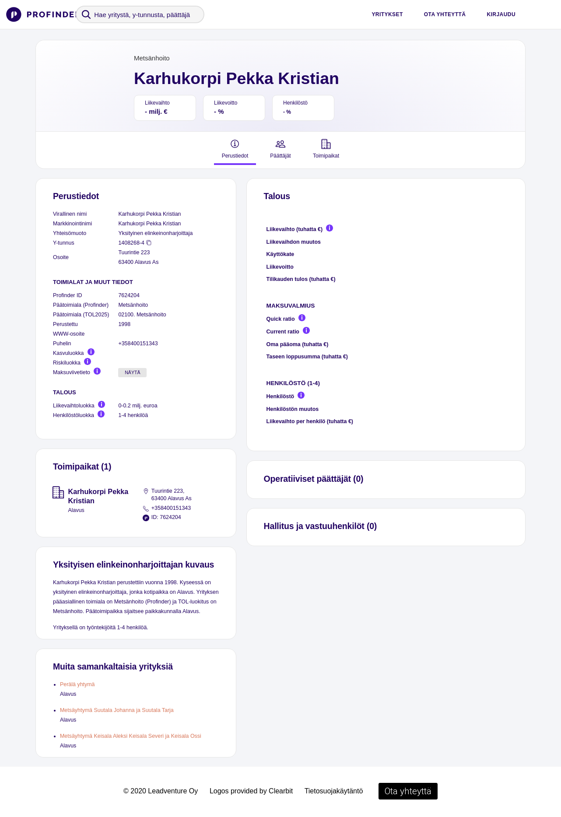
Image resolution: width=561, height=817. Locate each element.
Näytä (132, 372)
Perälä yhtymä (77, 684)
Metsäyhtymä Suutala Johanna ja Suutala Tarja (117, 710)
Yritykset (387, 14)
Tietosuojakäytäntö (334, 791)
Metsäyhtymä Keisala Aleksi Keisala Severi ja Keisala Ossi (130, 736)
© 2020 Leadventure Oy (160, 791)
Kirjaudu (501, 14)
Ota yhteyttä (445, 14)
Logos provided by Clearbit (251, 791)
